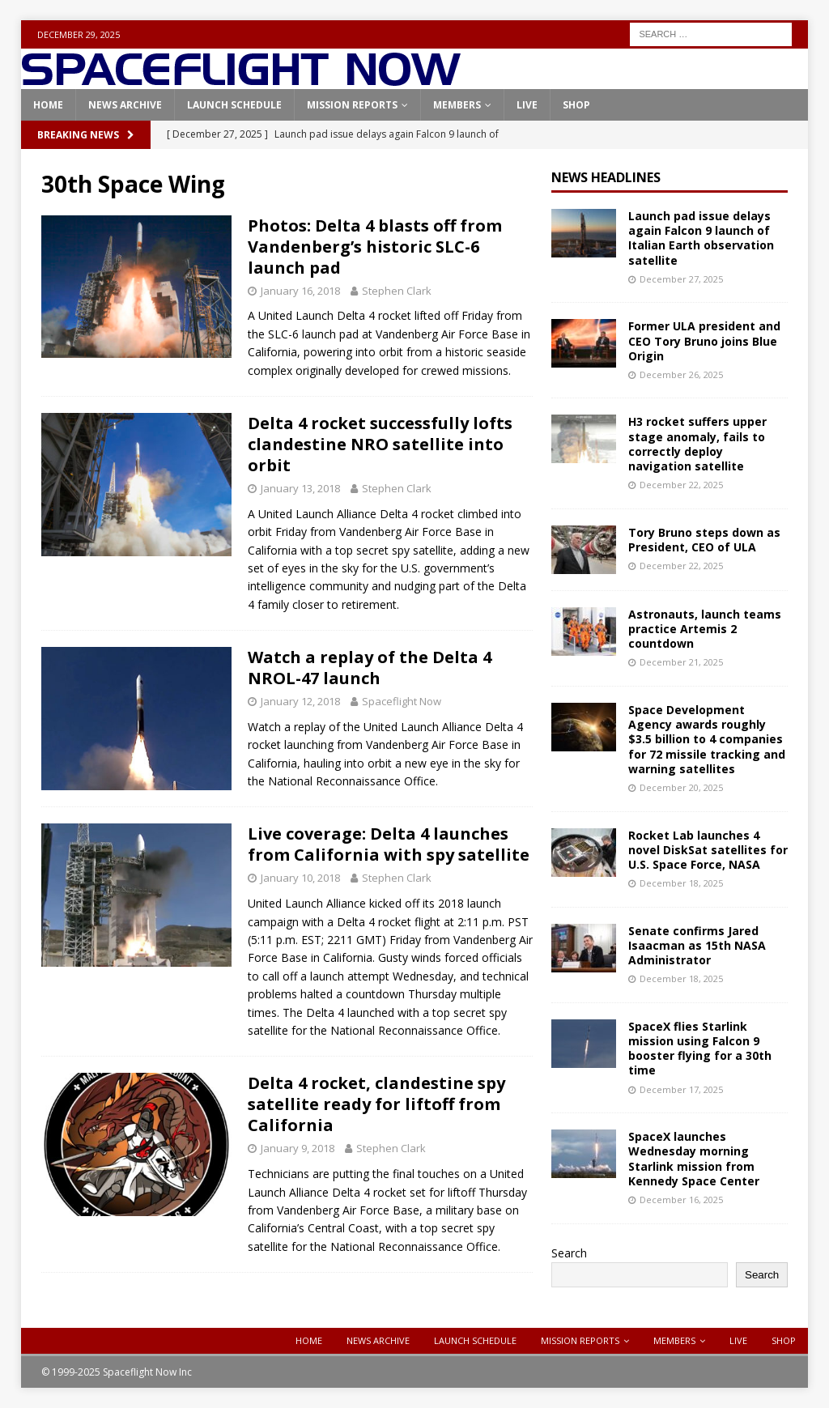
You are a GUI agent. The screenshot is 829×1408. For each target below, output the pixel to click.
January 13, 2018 (300, 488)
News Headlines (606, 177)
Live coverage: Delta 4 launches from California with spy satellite (388, 844)
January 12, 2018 (300, 701)
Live (527, 105)
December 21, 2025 (681, 662)
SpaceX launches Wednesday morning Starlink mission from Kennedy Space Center (693, 1159)
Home (48, 105)
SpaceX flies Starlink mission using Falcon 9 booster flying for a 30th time (700, 1048)
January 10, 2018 (300, 877)
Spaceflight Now (401, 701)
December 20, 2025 (681, 787)
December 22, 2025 (681, 485)
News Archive (125, 105)
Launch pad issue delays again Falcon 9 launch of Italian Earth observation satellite (701, 238)
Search (569, 1253)
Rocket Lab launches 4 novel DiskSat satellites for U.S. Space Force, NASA (708, 849)
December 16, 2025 (681, 1199)
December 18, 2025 (681, 883)
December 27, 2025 (681, 279)
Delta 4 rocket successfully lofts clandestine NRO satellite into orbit (380, 444)
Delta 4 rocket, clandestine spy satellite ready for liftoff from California (376, 1104)
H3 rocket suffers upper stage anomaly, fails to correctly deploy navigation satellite (697, 444)
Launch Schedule (234, 105)
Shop (576, 105)
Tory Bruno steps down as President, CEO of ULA (704, 540)
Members (457, 105)
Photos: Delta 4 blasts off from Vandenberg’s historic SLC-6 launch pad (375, 247)
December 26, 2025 (681, 374)
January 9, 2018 (297, 1148)
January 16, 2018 (300, 290)
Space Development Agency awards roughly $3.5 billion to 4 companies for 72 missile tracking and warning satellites (706, 739)
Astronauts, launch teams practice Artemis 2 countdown (704, 628)
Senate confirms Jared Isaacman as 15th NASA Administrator (697, 945)
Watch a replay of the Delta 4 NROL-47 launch (369, 667)
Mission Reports (352, 105)
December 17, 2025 (681, 1089)
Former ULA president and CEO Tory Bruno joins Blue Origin (704, 340)
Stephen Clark (397, 290)
